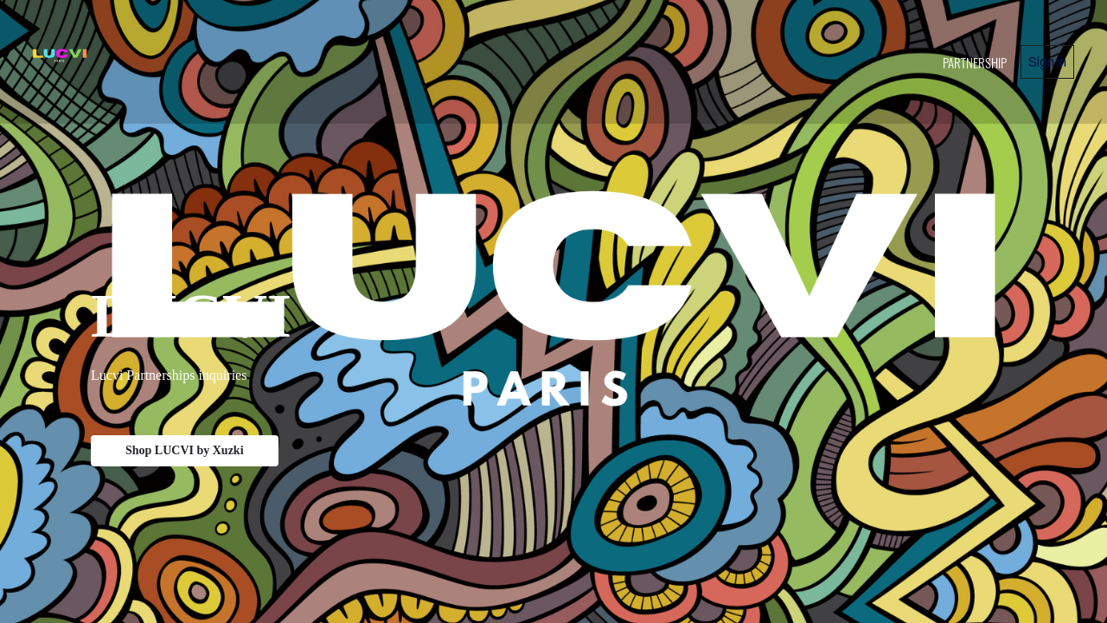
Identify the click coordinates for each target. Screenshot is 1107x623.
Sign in (1047, 61)
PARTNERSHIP (975, 62)
